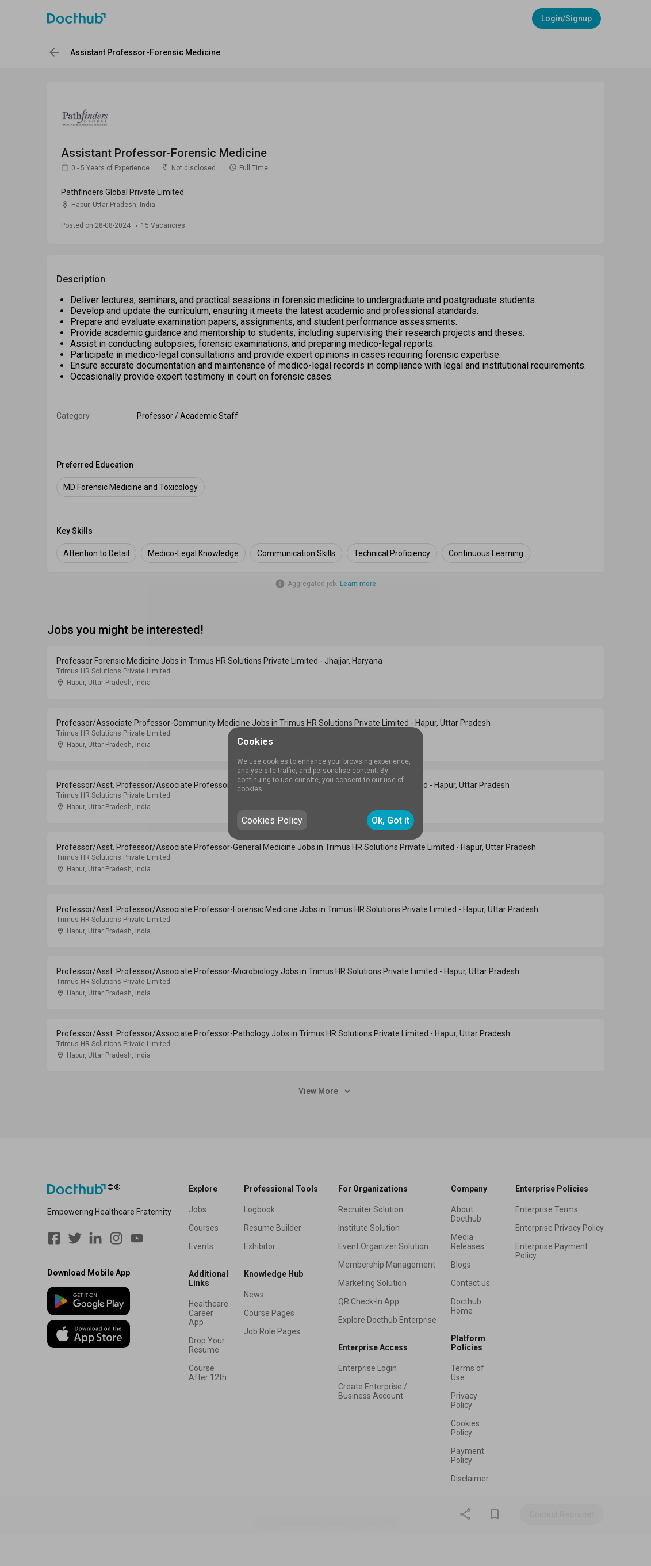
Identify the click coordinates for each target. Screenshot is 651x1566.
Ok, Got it (390, 820)
